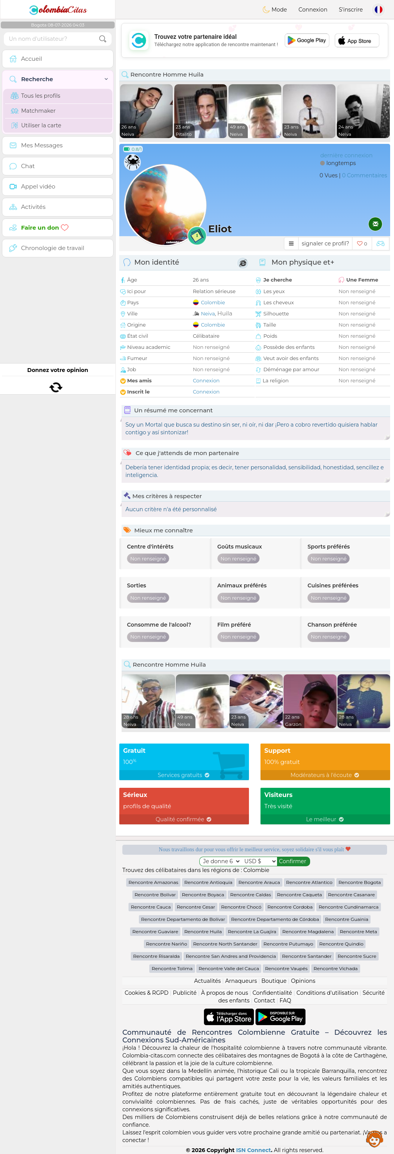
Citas (58, 9)
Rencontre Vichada (336, 968)
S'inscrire (351, 9)
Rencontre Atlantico (309, 882)
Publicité (185, 992)
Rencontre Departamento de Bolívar (183, 919)
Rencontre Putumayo (288, 944)
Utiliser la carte (36, 125)
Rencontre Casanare (351, 894)
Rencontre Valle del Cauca (229, 968)
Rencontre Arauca (259, 882)
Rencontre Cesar (196, 907)
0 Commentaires (364, 175)
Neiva (208, 313)
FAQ (285, 1000)
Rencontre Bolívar (155, 894)
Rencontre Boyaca (203, 894)
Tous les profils (35, 96)
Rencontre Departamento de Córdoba (275, 919)
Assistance (375, 1138)
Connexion (313, 9)
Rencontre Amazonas (153, 882)
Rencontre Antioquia (208, 882)
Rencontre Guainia (346, 919)
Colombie (213, 302)
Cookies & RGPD (147, 992)
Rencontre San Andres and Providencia (231, 956)
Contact (264, 1000)
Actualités (207, 980)
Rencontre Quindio (341, 944)
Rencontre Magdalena (308, 931)
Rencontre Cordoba (290, 907)
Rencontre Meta (358, 931)
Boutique (274, 980)
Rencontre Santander (307, 956)
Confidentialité (272, 992)
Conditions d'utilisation (327, 992)
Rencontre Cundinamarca (349, 907)
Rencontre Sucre (357, 956)
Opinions (303, 980)
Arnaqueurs (241, 980)
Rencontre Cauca (151, 907)
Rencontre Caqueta (299, 894)
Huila (224, 313)
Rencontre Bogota (360, 882)
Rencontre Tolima (172, 968)
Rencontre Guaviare (155, 931)
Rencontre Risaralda (156, 956)
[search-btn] (103, 39)
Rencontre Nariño (166, 944)
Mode (274, 9)
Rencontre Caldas (250, 894)
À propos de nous (224, 992)
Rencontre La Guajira (252, 931)
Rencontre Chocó (241, 907)
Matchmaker (33, 111)
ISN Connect (253, 1150)
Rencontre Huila (203, 931)
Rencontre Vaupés (286, 968)
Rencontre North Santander (225, 944)
